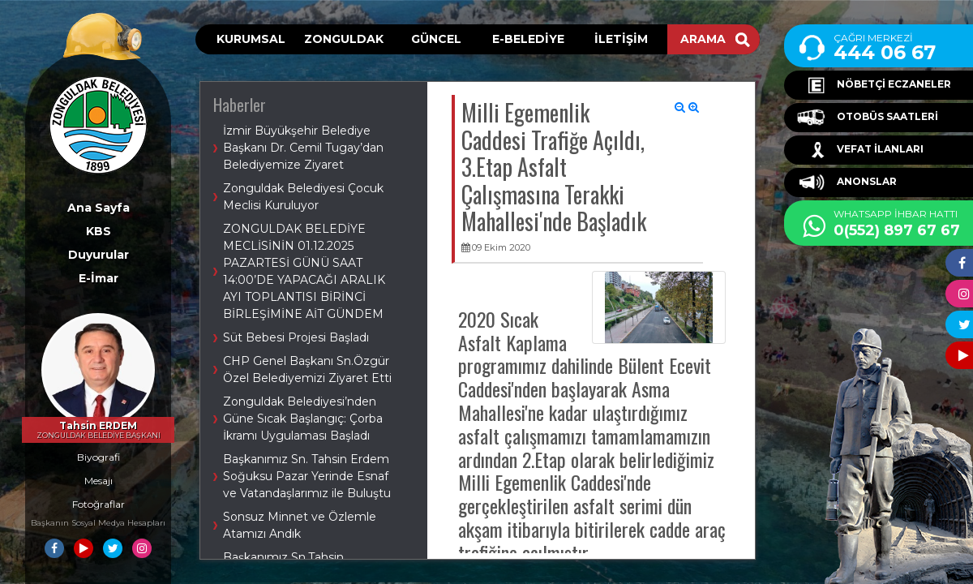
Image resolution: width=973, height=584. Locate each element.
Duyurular (98, 254)
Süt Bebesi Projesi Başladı (296, 337)
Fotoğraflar (98, 504)
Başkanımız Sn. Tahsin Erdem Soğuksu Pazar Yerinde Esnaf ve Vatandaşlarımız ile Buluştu (307, 476)
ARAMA (715, 39)
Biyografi (98, 457)
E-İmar (98, 278)
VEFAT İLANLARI (860, 150)
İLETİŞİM (621, 39)
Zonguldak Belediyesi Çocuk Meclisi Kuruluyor (303, 197)
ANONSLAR (847, 182)
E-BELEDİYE (528, 39)
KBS (98, 231)
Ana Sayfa (98, 207)
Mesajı (98, 480)
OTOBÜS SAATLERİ (867, 118)
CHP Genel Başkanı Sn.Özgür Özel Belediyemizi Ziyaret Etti (307, 369)
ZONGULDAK (344, 39)
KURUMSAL (250, 39)
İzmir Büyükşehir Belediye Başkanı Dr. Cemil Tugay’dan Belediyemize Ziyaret (303, 147)
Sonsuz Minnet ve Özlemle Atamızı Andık (299, 525)
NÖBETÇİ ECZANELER (874, 85)
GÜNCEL (436, 39)
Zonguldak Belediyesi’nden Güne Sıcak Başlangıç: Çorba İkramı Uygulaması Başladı (303, 418)
